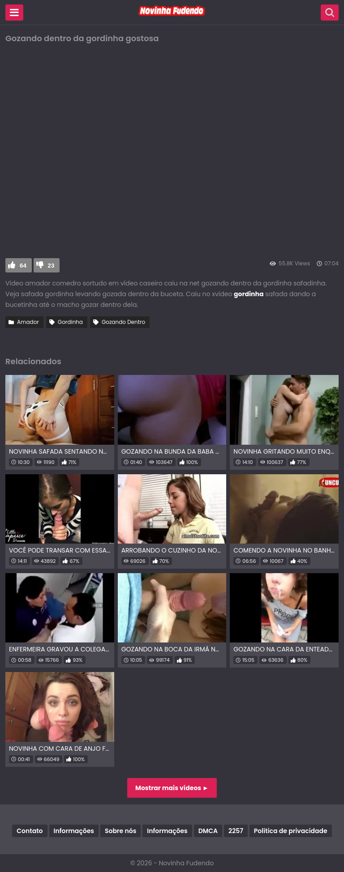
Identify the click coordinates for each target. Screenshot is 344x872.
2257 (235, 830)
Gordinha (70, 322)
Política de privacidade (290, 830)
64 (23, 265)
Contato (30, 830)
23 (51, 265)
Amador (28, 322)
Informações (74, 830)
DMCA (208, 830)
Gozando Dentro (123, 322)
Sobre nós (120, 830)
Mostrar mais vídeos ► (172, 787)
